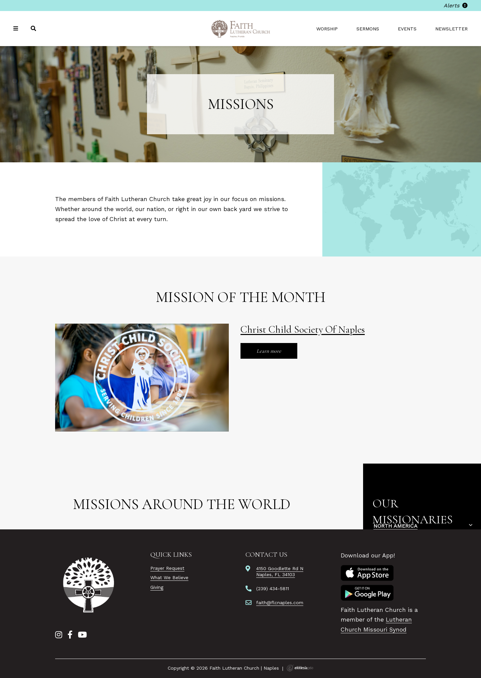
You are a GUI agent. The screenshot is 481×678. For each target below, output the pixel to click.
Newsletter (451, 28)
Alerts (456, 5)
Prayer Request (167, 568)
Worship (327, 28)
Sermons (367, 28)
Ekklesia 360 (300, 668)
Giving (156, 587)
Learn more (269, 351)
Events (407, 28)
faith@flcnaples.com (279, 602)
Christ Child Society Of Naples (302, 329)
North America (395, 526)
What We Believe (169, 577)
